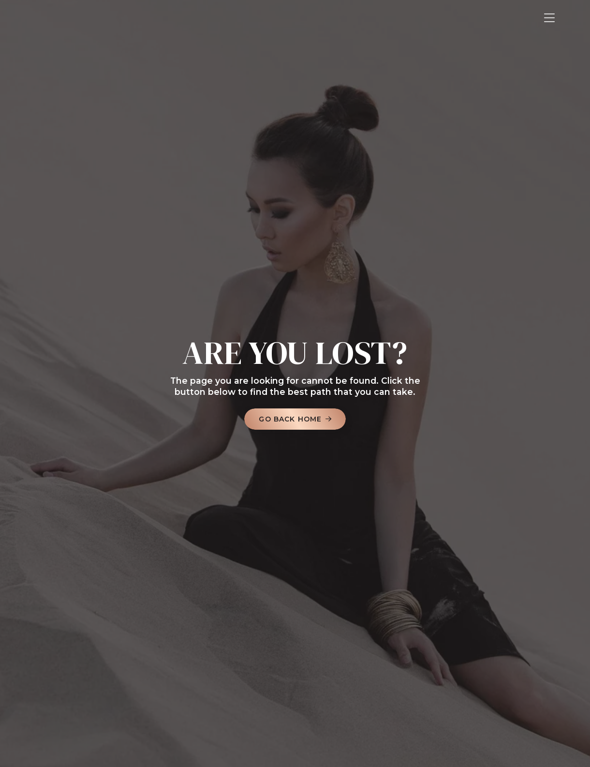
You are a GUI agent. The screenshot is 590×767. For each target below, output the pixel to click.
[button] (549, 18)
